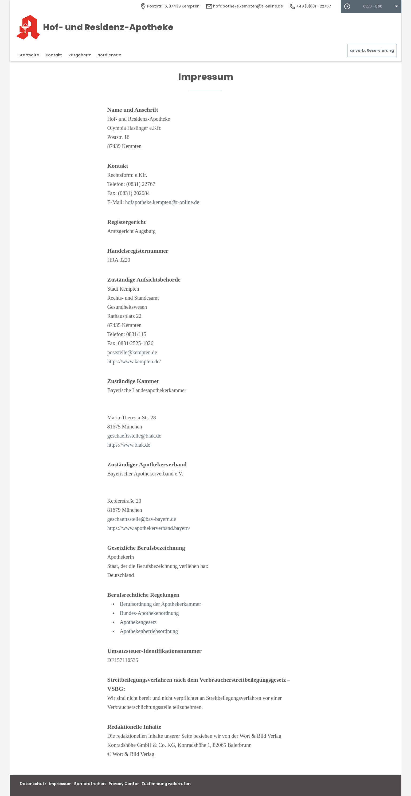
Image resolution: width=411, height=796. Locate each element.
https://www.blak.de (128, 445)
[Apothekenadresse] (169, 6)
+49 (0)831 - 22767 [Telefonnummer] (310, 6)
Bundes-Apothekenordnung (149, 613)
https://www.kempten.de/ (134, 361)
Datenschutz (33, 783)
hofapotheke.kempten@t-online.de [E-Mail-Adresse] (244, 6)
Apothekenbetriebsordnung (149, 631)
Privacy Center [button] (124, 783)
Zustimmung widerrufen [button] (166, 783)
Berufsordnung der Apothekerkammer (160, 604)
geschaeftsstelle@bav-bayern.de (141, 519)
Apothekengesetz (138, 622)
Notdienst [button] (109, 55)
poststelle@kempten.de (132, 352)
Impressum (60, 783)
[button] (371, 6)
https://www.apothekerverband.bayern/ (148, 528)
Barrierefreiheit (90, 783)
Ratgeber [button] (79, 55)
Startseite (28, 55)
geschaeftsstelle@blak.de (134, 436)
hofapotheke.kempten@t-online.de (162, 202)
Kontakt (54, 55)
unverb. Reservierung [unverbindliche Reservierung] (372, 50)
